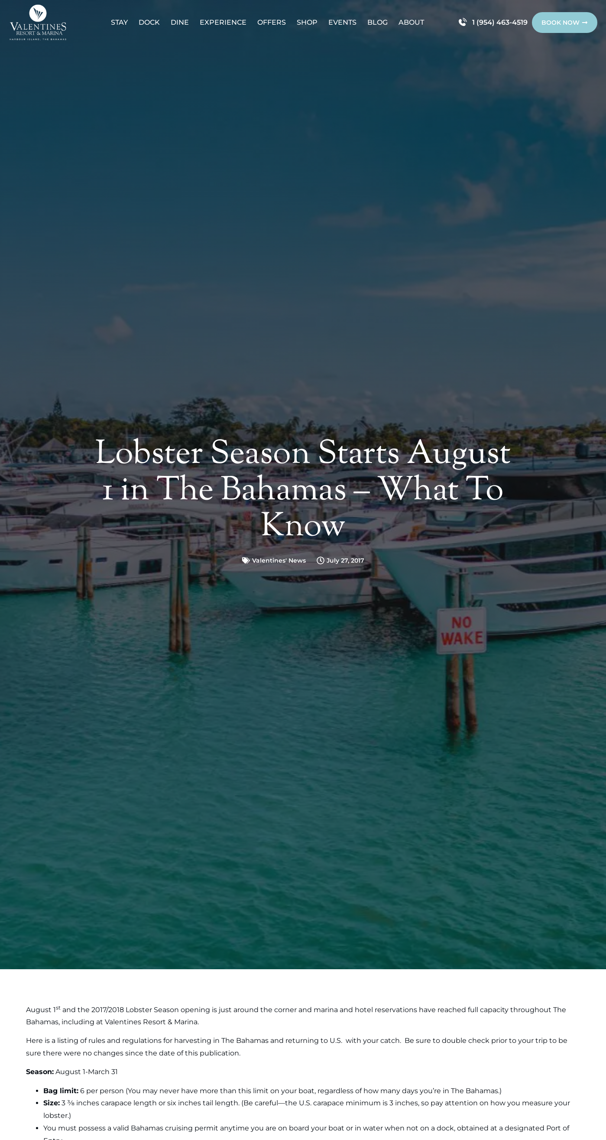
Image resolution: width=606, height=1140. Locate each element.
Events (342, 22)
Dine (180, 22)
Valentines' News (279, 560)
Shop (307, 22)
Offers (271, 22)
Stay (119, 22)
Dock (149, 22)
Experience (223, 22)
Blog (377, 22)
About (411, 22)
